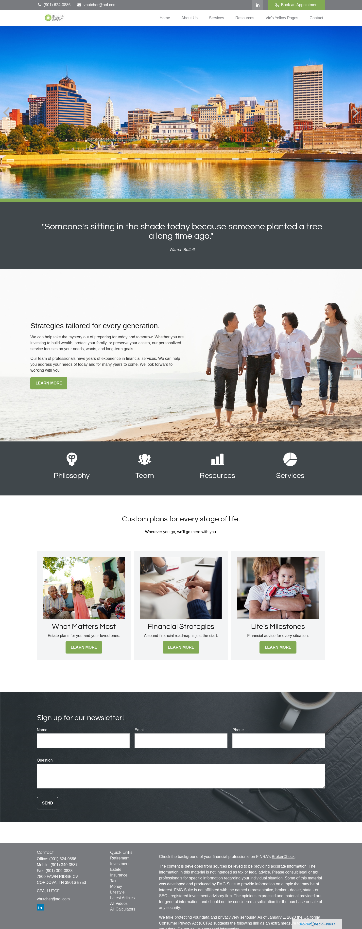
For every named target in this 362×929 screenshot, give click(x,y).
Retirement (119, 858)
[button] (164, 18)
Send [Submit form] (47, 803)
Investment (119, 864)
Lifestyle (117, 892)
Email (139, 730)
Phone (238, 730)
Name (42, 730)
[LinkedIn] (257, 5)
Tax (113, 881)
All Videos (119, 903)
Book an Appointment (296, 5)
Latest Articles (122, 898)
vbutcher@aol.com (96, 5)
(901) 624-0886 (54, 5)
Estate (115, 869)
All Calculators (122, 909)
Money (116, 886)
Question (45, 760)
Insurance (118, 875)
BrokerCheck (283, 857)
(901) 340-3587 (64, 865)
